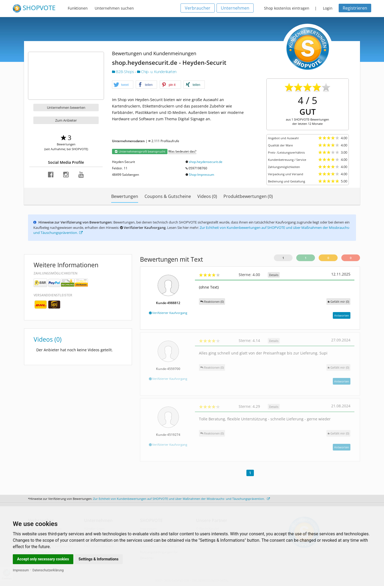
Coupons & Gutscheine (168, 196)
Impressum (21, 570)
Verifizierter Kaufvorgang (168, 313)
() (338, 302)
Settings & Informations (99, 559)
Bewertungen (124, 196)
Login (328, 8)
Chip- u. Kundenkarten (157, 71)
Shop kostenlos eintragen (286, 8)
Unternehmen (235, 8)
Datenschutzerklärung (48, 570)
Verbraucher (197, 8)
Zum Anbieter (66, 120)
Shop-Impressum (201, 174)
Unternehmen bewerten (66, 107)
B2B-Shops (123, 71)
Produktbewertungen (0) (248, 196)
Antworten (341, 315)
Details (273, 275)
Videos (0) (207, 196)
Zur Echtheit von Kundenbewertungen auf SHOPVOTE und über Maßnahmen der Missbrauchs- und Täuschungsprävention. (181, 499)
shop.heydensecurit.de (205, 162)
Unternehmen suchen (114, 8)
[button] (122, 85)
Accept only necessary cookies (43, 559)
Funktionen (78, 8)
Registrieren (355, 8)
